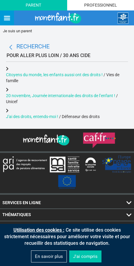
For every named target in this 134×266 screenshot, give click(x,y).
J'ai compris (85, 256)
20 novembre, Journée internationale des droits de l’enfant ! (61, 95)
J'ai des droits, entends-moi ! (32, 116)
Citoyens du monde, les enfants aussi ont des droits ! (54, 74)
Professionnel (100, 5)
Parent (33, 5)
